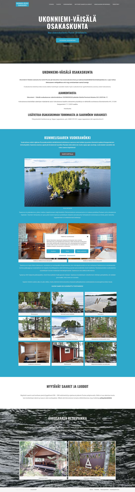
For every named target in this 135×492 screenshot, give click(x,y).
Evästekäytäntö (62, 255)
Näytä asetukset (81, 251)
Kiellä (67, 251)
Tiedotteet (96, 489)
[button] (87, 236)
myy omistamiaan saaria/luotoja (78, 82)
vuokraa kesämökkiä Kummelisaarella (91, 80)
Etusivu (91, 489)
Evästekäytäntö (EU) (114, 489)
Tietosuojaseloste (71, 255)
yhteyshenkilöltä (106, 398)
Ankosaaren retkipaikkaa (54, 82)
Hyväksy (53, 251)
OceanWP (34, 489)
